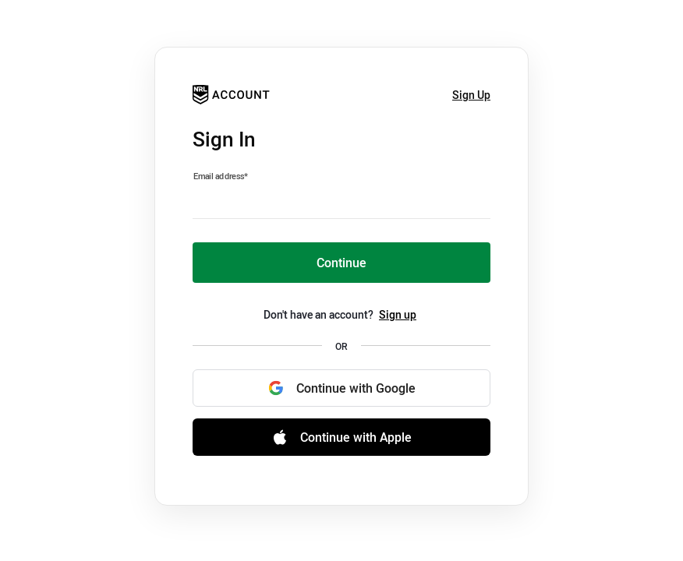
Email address (220, 176)
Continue (341, 262)
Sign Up (471, 94)
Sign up (397, 314)
